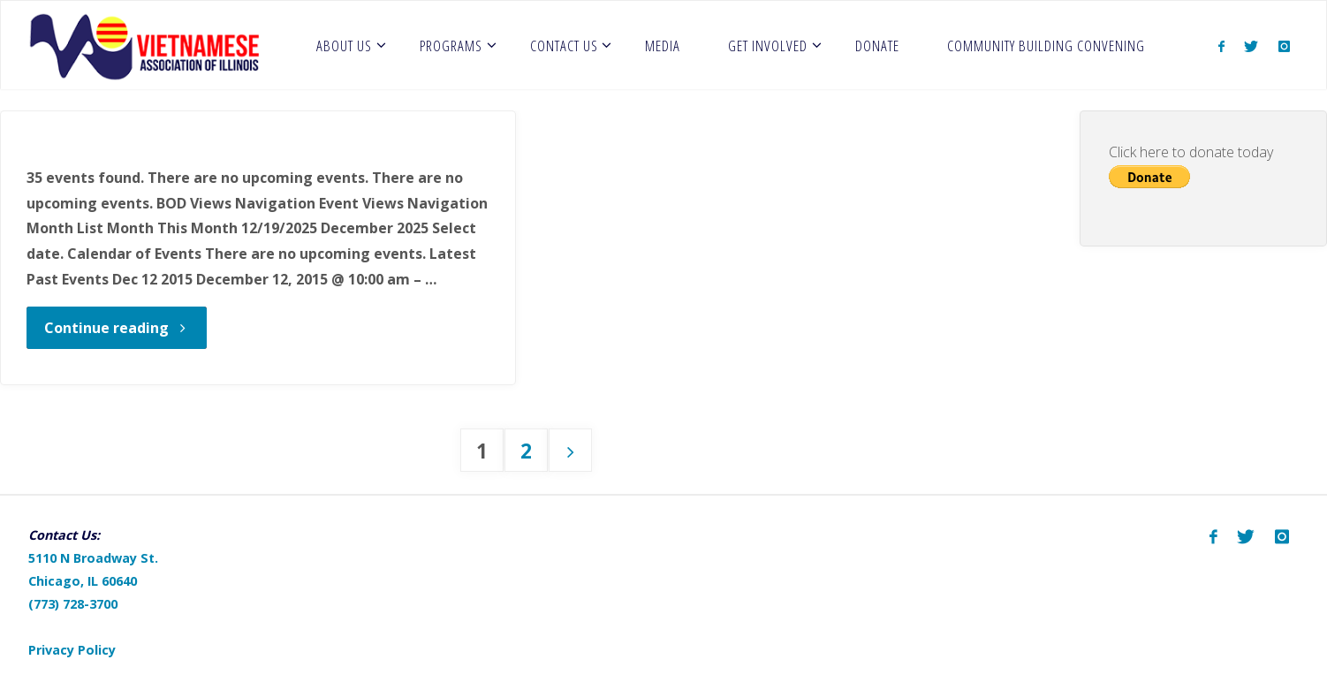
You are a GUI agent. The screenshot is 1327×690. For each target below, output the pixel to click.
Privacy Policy (72, 649)
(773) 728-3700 (73, 603)
